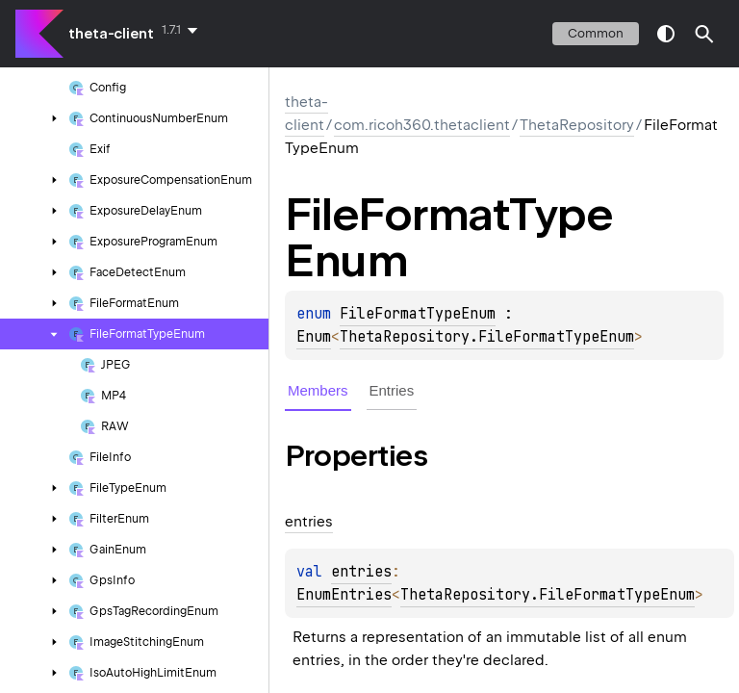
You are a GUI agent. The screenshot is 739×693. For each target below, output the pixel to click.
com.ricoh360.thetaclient (422, 125)
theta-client (111, 33)
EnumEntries (344, 594)
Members (318, 390)
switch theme (666, 33)
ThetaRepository (577, 125)
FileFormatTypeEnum (418, 313)
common (596, 33)
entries (361, 571)
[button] (704, 33)
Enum (313, 336)
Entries (392, 390)
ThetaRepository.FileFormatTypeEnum (487, 336)
